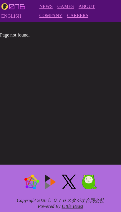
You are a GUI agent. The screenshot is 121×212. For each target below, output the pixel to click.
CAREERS (77, 15)
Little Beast (72, 206)
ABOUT (87, 6)
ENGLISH (11, 16)
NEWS (45, 6)
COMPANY (50, 15)
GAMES (65, 6)
